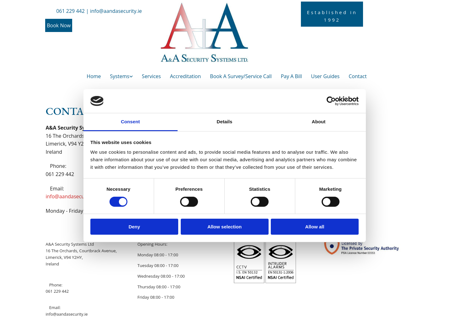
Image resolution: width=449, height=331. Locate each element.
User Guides (325, 76)
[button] (58, 25)
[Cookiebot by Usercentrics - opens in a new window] (331, 101)
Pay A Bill (291, 76)
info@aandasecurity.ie (72, 196)
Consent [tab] (130, 121)
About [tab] (319, 121)
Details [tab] (225, 121)
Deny (134, 226)
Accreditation (185, 76)
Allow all (314, 226)
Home (94, 76)
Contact (357, 76)
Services (151, 76)
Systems (120, 76)
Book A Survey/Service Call (241, 76)
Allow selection (224, 226)
